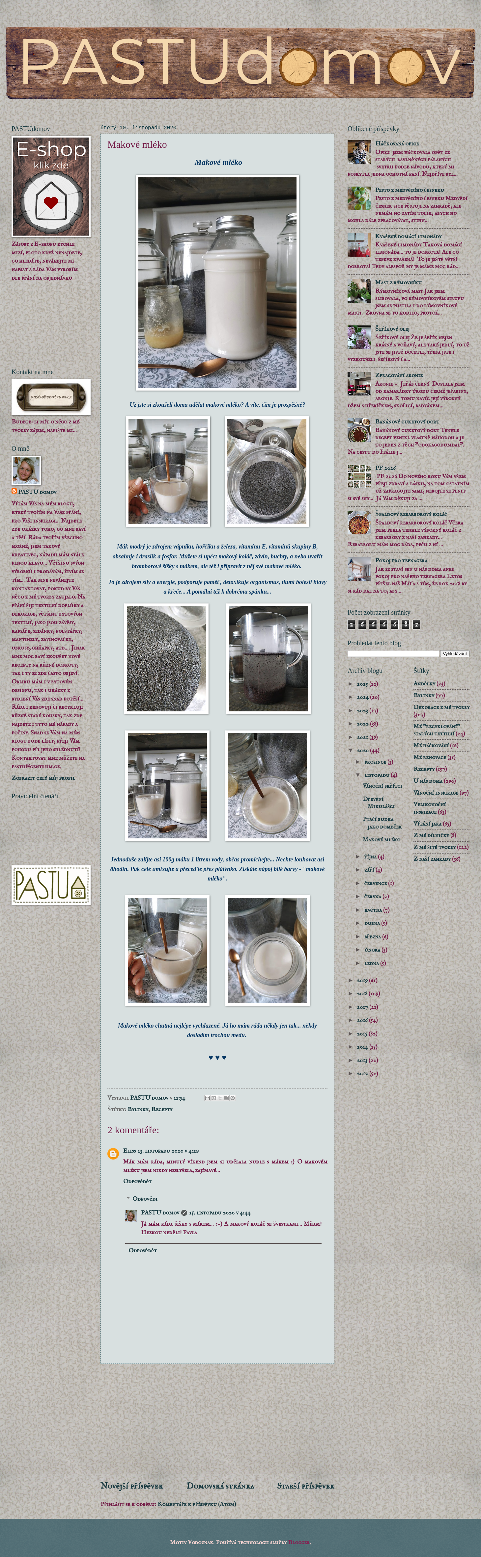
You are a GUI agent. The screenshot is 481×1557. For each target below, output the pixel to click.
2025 (363, 684)
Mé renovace (429, 757)
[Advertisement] (217, 1422)
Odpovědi (144, 1199)
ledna (372, 963)
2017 (363, 1007)
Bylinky (137, 1109)
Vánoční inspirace (435, 793)
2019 (363, 980)
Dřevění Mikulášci (379, 802)
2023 (363, 711)
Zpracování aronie (399, 375)
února (373, 950)
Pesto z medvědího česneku (409, 190)
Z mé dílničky (431, 835)
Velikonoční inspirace (429, 808)
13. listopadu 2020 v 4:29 (168, 1151)
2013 (363, 1060)
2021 (363, 737)
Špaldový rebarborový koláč (411, 514)
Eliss (129, 1151)
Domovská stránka (220, 1486)
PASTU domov (160, 1213)
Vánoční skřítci (382, 786)
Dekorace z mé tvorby (441, 707)
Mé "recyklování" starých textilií (436, 730)
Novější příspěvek (131, 1486)
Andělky (424, 684)
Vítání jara (427, 824)
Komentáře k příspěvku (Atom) (196, 1504)
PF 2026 (385, 468)
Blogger (299, 1542)
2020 (363, 750)
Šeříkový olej (392, 329)
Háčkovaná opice (396, 144)
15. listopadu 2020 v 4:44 (219, 1213)
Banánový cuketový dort (407, 422)
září (370, 870)
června (373, 897)
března (373, 937)
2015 (363, 1034)
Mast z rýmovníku (398, 283)
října (371, 857)
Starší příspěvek (305, 1486)
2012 (363, 1074)
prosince (375, 762)
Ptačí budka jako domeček (382, 822)
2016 (363, 1020)
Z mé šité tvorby (434, 847)
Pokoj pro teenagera (401, 561)
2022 (363, 724)
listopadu (377, 775)
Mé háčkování (431, 746)
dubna (372, 923)
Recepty (161, 1109)
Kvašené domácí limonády (408, 237)
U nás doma (427, 781)
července (376, 883)
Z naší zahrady (432, 859)
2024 (363, 697)
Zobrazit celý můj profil (43, 778)
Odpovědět (137, 1182)
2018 (363, 994)
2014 (363, 1047)
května (373, 910)
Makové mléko (381, 840)
